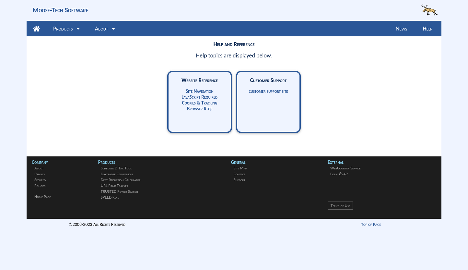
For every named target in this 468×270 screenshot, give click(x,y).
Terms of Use (340, 205)
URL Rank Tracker (114, 185)
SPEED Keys (110, 197)
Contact (239, 173)
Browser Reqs (199, 109)
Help (427, 28)
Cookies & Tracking (199, 103)
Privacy (39, 173)
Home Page (42, 196)
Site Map (240, 168)
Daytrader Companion (117, 173)
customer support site (268, 91)
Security (40, 179)
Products (66, 28)
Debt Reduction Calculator (121, 179)
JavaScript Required (199, 97)
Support (239, 179)
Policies (39, 185)
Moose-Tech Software (60, 10)
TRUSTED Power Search (119, 191)
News (401, 28)
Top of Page (371, 224)
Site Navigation (200, 91)
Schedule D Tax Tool (116, 168)
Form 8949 (339, 173)
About (105, 28)
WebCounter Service (345, 168)
